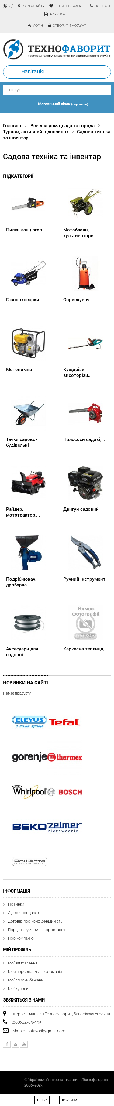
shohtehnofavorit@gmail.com (39, 1031)
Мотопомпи (19, 369)
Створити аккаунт (69, 26)
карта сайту (33, 6)
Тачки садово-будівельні (21, 442)
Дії (11, 6)
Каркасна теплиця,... (85, 649)
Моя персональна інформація (35, 971)
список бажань (70, 6)
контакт (103, 6)
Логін (38, 26)
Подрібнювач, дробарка (21, 581)
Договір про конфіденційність (35, 921)
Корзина (69, 1100)
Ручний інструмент (84, 579)
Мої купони (18, 988)
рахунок (57, 14)
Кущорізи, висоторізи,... (78, 372)
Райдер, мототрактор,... (23, 511)
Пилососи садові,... (84, 439)
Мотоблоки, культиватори (78, 232)
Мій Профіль (17, 949)
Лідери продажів (23, 912)
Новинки (16, 904)
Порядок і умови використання (36, 929)
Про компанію (21, 938)
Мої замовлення (22, 963)
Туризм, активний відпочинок (36, 131)
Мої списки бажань (25, 980)
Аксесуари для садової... (22, 651)
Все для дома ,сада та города (62, 125)
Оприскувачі (77, 299)
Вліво (42, 1100)
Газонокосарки (22, 299)
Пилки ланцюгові (24, 230)
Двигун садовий (81, 509)
